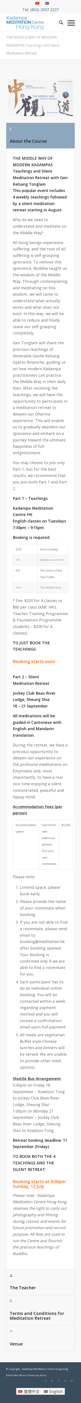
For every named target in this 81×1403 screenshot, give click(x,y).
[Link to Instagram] (65, 1381)
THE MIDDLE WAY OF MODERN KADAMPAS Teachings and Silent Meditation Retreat (32, 45)
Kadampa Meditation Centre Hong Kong (45, 1369)
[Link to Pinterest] (59, 1381)
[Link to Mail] (71, 1381)
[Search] (59, 22)
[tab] (40, 135)
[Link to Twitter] (52, 1381)
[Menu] (69, 22)
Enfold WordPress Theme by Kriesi (26, 1375)
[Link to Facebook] (46, 1381)
